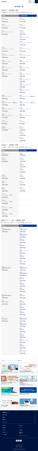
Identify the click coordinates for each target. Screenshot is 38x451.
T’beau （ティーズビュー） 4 (25, 74)
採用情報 (4, 427)
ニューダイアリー (22, 25)
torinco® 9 (21, 176)
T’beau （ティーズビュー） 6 (25, 84)
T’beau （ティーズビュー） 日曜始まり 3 (27, 102)
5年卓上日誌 (21, 278)
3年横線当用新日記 (23, 229)
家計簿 (4, 419)
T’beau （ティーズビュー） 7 (25, 90)
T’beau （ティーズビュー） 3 (25, 61)
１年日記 (21, 154)
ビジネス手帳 (22, 19)
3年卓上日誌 (21, 240)
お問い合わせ (21, 425)
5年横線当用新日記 (23, 267)
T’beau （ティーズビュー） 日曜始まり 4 (27, 96)
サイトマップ (21, 427)
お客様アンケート (5, 432)
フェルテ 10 (21, 182)
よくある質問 (4, 434)
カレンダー (5, 422)
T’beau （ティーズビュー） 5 (25, 79)
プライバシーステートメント (23, 435)
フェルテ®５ (21, 32)
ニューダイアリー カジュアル (25, 55)
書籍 (3, 417)
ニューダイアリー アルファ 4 (25, 42)
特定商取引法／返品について (21, 433)
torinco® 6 (21, 127)
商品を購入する (30, 1)
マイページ (33, 1)
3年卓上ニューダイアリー (24, 250)
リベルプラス (22, 121)
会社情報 (4, 425)
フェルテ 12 (21, 188)
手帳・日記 (5, 414)
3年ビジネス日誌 (22, 261)
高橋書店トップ (6, 412)
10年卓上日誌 (22, 295)
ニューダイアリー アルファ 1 (25, 37)
